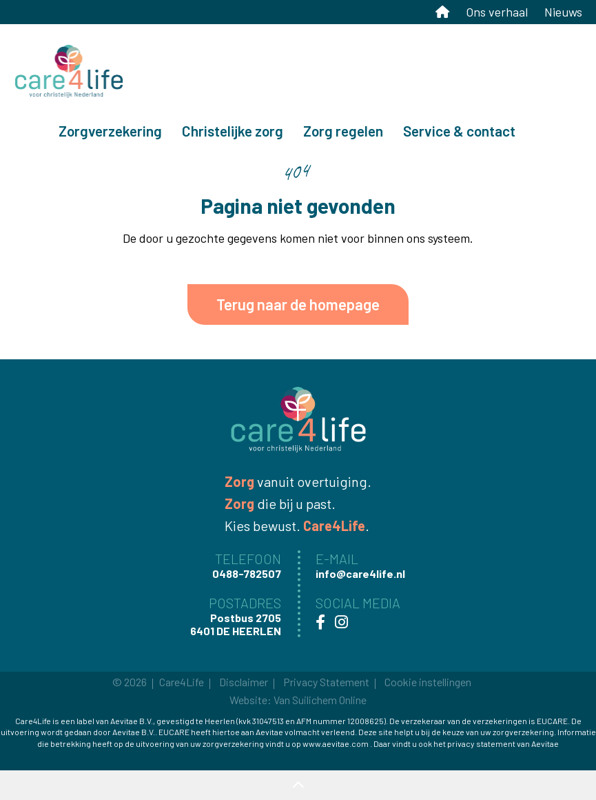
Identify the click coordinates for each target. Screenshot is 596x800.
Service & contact (459, 130)
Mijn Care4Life (543, 38)
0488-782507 (342, 38)
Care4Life (181, 681)
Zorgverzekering (110, 130)
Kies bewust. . (297, 525)
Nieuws (563, 11)
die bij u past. (280, 503)
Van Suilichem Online (320, 699)
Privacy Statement (326, 681)
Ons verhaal (497, 11)
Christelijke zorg (232, 130)
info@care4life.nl (452, 38)
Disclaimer (243, 681)
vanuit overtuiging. (298, 481)
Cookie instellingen (427, 681)
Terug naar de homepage (298, 304)
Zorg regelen (343, 130)
